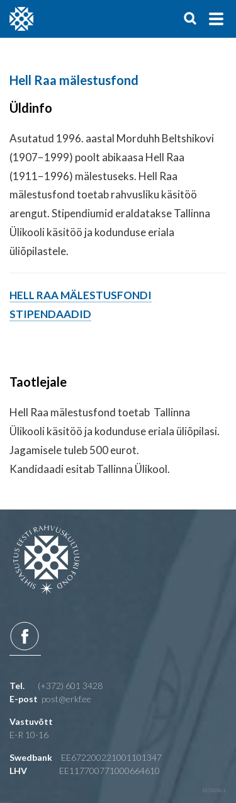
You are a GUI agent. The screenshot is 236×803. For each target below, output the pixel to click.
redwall (214, 790)
